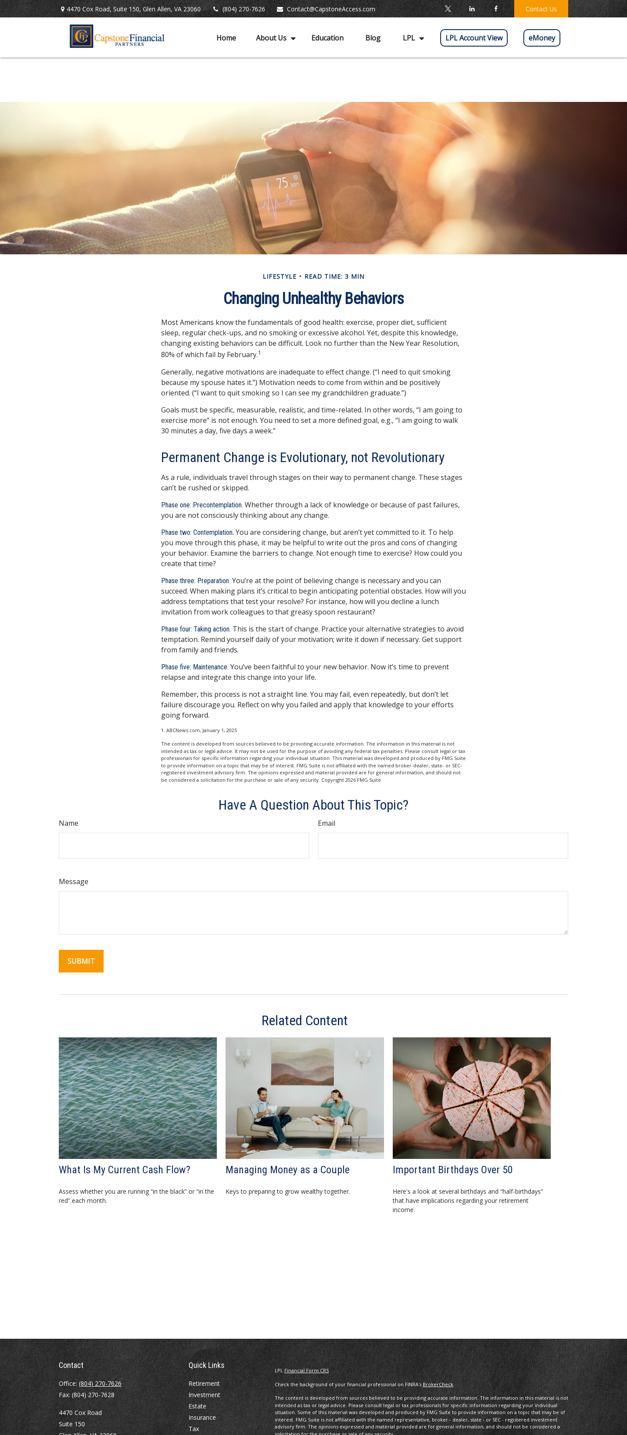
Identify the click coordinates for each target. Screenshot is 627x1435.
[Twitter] (448, 8)
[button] (226, 37)
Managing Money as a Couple (288, 1170)
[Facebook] (496, 8)
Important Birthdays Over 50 (453, 1170)
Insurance (202, 1417)
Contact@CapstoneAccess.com (325, 9)
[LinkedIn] (472, 8)
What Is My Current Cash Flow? (124, 1170)
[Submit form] (81, 961)
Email (326, 823)
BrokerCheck (438, 1384)
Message (73, 881)
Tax (194, 1429)
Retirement (204, 1383)
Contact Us (541, 9)
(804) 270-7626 (238, 9)
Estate (197, 1406)
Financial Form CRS (306, 1370)
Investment (204, 1395)
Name (68, 823)
